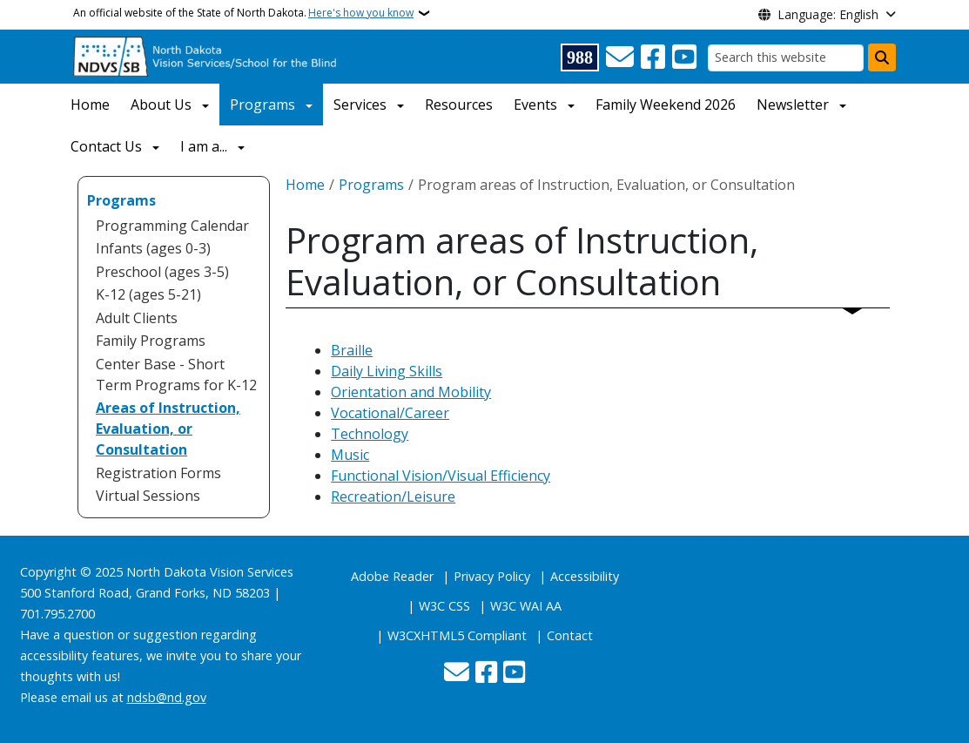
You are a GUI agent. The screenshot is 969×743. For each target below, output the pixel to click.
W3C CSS (444, 606)
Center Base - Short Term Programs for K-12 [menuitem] (176, 375)
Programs (262, 104)
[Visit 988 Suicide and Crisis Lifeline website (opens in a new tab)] (580, 57)
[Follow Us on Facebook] (653, 57)
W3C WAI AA (526, 606)
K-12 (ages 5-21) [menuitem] (148, 294)
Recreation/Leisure (393, 496)
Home (90, 104)
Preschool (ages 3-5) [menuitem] (162, 271)
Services (360, 104)
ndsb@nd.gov (166, 697)
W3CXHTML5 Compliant (457, 635)
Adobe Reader (392, 576)
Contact (570, 635)
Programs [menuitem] (121, 200)
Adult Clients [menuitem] (137, 318)
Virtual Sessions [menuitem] (148, 495)
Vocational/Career (390, 412)
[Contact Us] (620, 57)
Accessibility (584, 576)
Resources (459, 104)
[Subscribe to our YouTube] (684, 57)
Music (350, 454)
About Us (161, 104)
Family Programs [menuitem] (150, 340)
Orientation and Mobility (411, 392)
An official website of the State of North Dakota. (243, 13)
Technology (369, 433)
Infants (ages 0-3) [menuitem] (153, 248)
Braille (352, 350)
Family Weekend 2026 (666, 104)
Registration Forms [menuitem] (158, 473)
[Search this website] (786, 57)
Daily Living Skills (386, 371)
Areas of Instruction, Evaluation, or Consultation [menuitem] (168, 428)
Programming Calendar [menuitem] (172, 225)
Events (535, 104)
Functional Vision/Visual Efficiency (440, 475)
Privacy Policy (492, 576)
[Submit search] (882, 57)
